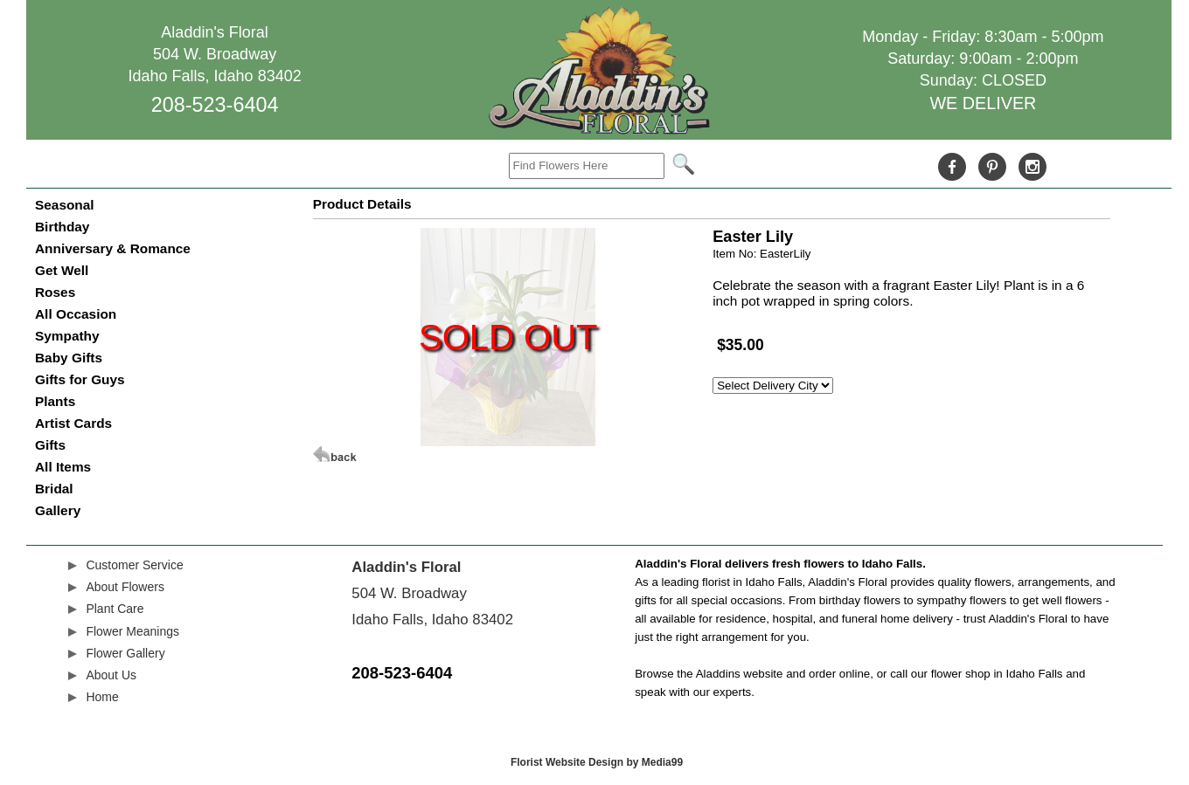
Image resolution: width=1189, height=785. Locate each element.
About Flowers (124, 587)
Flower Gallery (125, 653)
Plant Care (114, 609)
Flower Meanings (132, 631)
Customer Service (134, 565)
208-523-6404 (215, 104)
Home (102, 697)
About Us (111, 675)
